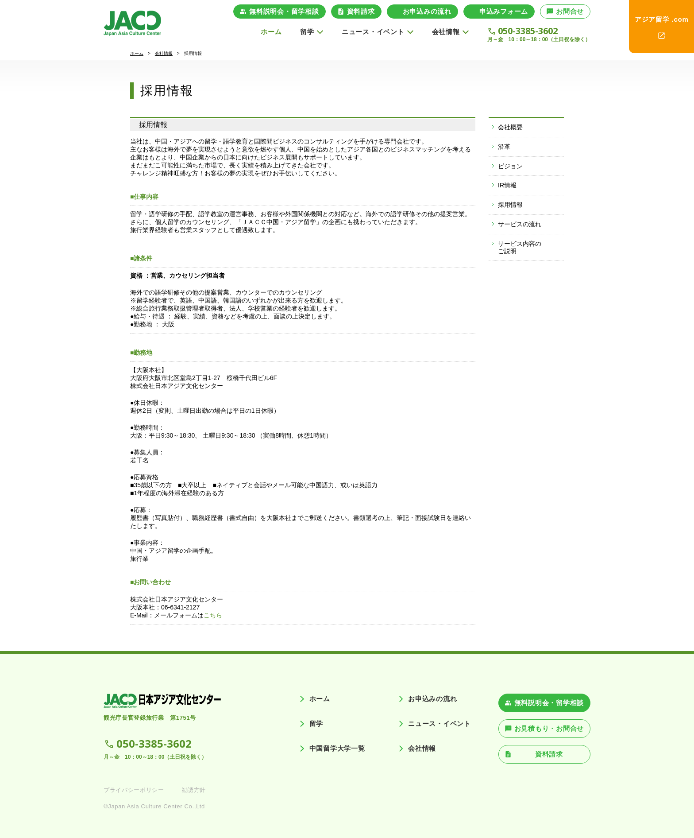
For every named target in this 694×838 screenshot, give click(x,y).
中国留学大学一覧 (337, 748)
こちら (213, 615)
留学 (316, 723)
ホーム (271, 31)
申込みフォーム (503, 11)
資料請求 (361, 11)
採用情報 (510, 204)
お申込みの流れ (427, 11)
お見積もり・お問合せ (549, 728)
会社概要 (510, 127)
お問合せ (570, 11)
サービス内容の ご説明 (519, 247)
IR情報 (507, 185)
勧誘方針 (194, 790)
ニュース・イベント (439, 723)
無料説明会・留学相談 (284, 11)
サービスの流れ (519, 224)
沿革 (504, 146)
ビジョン (510, 166)
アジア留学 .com (662, 19)
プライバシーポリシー (134, 790)
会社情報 (164, 53)
